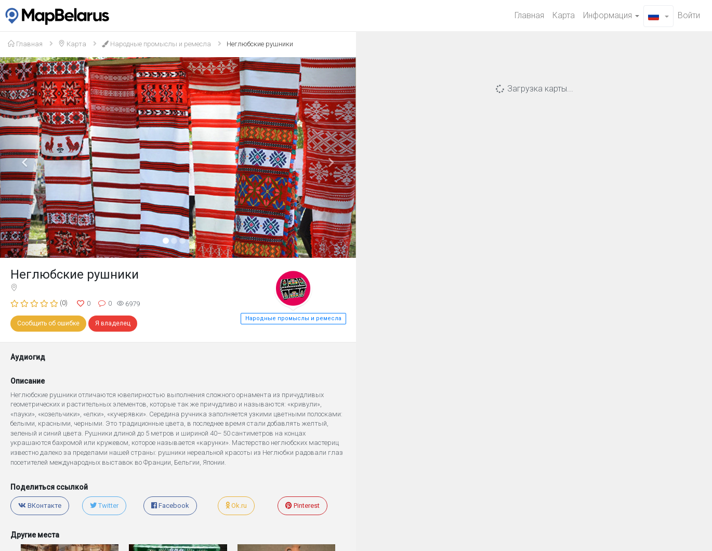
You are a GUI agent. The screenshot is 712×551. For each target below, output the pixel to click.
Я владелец (112, 323)
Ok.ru (236, 505)
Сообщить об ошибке (48, 323)
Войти (689, 15)
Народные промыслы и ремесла (156, 44)
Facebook (170, 505)
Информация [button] (611, 15)
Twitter (104, 505)
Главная (529, 15)
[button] (658, 16)
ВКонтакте (39, 505)
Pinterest (302, 505)
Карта (563, 15)
